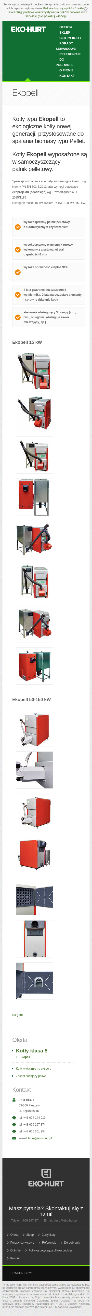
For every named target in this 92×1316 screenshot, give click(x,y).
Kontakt (67, 76)
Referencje (70, 54)
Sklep (30, 1234)
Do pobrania (64, 62)
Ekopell (25, 1057)
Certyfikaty (48, 1234)
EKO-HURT (28, 29)
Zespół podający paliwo (31, 1076)
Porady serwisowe (66, 46)
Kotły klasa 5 (31, 1050)
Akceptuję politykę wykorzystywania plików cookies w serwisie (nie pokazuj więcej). (45, 14)
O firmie (15, 1250)
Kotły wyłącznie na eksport (33, 1068)
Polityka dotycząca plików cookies (50, 1250)
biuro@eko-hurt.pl (40, 1138)
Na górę (17, 1015)
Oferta (14, 1234)
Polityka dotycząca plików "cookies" (64, 8)
